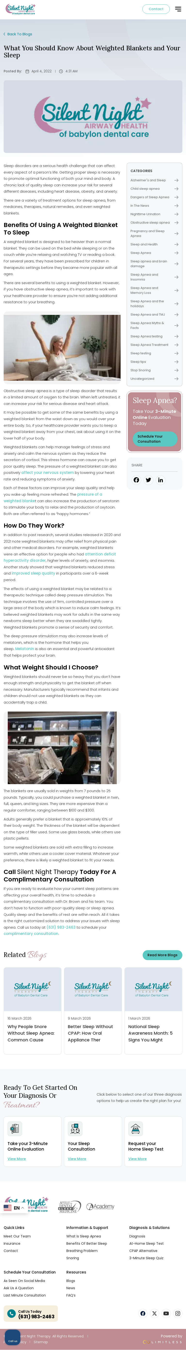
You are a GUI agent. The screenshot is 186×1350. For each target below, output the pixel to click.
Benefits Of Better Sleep (86, 1243)
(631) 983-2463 (61, 927)
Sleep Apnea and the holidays (154, 304)
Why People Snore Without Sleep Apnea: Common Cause (31, 1033)
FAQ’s (71, 1295)
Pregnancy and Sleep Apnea (154, 233)
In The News (154, 206)
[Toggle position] (160, 1195)
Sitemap (41, 1342)
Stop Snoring (154, 370)
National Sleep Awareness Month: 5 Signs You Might (150, 1033)
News (70, 1288)
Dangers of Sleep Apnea (154, 197)
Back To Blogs (19, 34)
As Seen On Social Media (24, 1281)
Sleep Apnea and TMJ (154, 314)
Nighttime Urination (154, 214)
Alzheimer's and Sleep (154, 180)
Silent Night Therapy (47, 872)
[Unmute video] (100, 1195)
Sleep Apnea (154, 253)
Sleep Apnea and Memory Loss (154, 290)
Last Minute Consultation (25, 1295)
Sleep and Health (154, 244)
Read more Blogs (162, 955)
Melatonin (24, 649)
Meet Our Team (17, 1236)
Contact (156, 9)
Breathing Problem (82, 1251)
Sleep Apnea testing (154, 336)
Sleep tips (154, 362)
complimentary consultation (31, 934)
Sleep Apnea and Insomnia (154, 277)
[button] (178, 10)
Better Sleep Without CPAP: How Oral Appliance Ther (90, 1033)
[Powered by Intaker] (145, 1339)
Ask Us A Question (19, 1288)
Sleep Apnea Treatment (154, 345)
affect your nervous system (47, 473)
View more (17, 1159)
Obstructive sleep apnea (154, 222)
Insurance (12, 1243)
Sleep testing (154, 353)
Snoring (72, 1258)
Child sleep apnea (154, 189)
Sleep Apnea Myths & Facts (154, 325)
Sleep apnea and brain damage (154, 264)
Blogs (70, 1281)
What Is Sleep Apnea (83, 1236)
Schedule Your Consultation (150, 439)
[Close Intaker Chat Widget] (170, 1195)
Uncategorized (154, 379)
